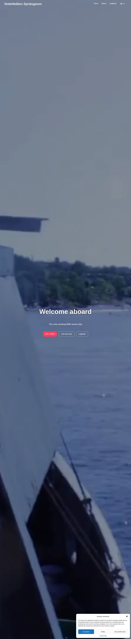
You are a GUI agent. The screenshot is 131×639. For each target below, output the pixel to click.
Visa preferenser (120, 632)
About (103, 3)
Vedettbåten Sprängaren (23, 4)
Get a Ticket (50, 334)
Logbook (113, 3)
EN (122, 4)
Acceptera (86, 632)
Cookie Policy (103, 635)
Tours (96, 3)
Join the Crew (66, 334)
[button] (127, 616)
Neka (103, 632)
